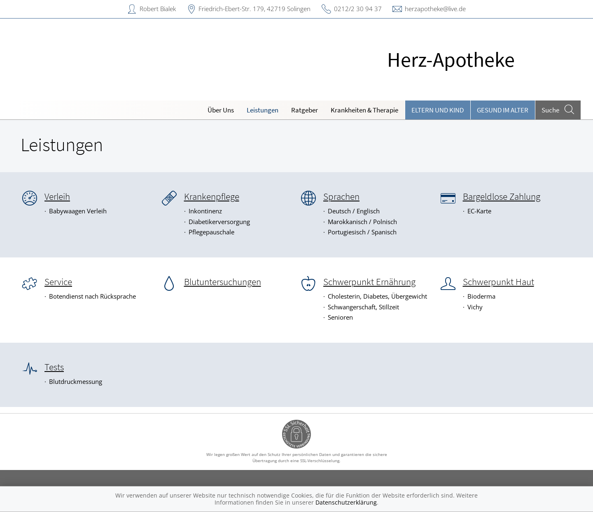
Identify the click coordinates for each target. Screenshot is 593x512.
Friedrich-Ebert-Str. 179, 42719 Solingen (254, 9)
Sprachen (341, 196)
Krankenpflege (211, 196)
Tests (54, 367)
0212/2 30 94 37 (358, 9)
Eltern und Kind (437, 110)
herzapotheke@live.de (435, 9)
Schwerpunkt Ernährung (369, 282)
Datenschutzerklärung (346, 502)
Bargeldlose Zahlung (501, 196)
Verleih (57, 196)
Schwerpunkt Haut (498, 282)
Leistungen (262, 110)
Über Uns (221, 110)
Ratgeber (304, 110)
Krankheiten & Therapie (364, 110)
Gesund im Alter (502, 110)
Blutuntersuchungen (222, 282)
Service (58, 282)
